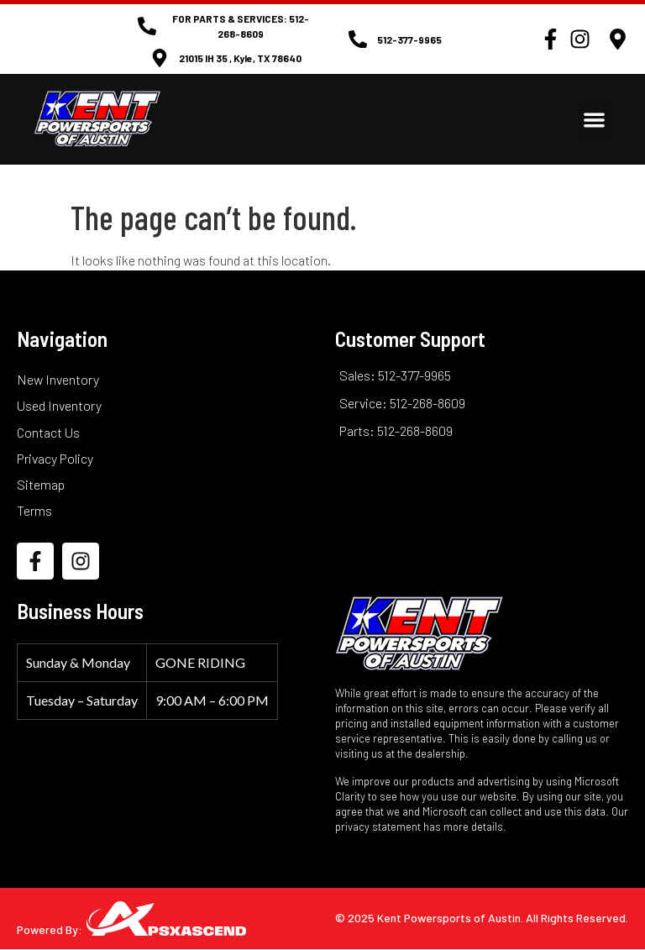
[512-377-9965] (358, 39)
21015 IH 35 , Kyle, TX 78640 (240, 58)
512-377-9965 (409, 39)
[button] (595, 119)
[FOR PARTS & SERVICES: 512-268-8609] (147, 26)
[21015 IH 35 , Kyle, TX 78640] (159, 58)
